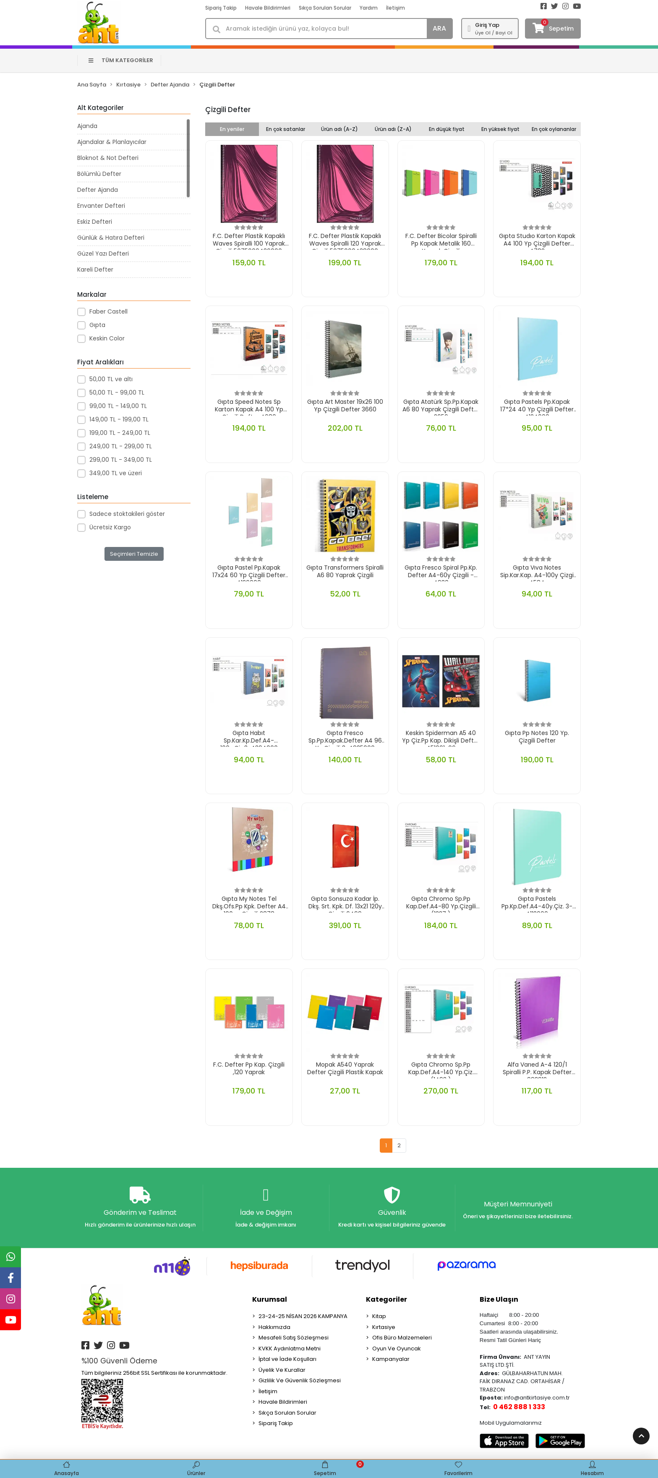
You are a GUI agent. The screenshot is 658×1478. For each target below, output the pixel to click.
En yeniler (232, 129)
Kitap (379, 1319)
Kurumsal (269, 1302)
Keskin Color (107, 338)
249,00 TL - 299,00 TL (120, 446)
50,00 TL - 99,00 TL (116, 392)
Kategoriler (386, 1302)
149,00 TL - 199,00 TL (119, 419)
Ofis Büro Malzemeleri (402, 1340)
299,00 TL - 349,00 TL (120, 459)
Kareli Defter (95, 269)
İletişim (395, 7)
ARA (439, 28)
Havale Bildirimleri (267, 7)
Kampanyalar (391, 1362)
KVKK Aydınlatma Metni (289, 1351)
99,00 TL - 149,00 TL (118, 406)
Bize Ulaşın (499, 1302)
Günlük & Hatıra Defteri (110, 237)
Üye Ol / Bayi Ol (493, 32)
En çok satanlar (285, 129)
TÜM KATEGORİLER (121, 60)
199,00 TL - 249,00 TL (119, 433)
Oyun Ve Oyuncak (396, 1351)
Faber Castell (108, 311)
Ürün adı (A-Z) (339, 129)
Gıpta (97, 325)
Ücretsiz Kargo (110, 527)
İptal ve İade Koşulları (287, 1362)
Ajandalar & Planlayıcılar (111, 142)
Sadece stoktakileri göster (127, 514)
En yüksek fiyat (500, 129)
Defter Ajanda (97, 190)
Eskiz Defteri (94, 221)
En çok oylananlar (554, 129)
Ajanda (87, 126)
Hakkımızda (274, 1330)
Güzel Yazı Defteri (103, 253)
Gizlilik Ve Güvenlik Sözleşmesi (299, 1383)
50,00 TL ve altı (111, 379)
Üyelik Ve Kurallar (282, 1372)
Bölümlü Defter (99, 174)
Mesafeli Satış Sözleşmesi (293, 1340)
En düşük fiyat (447, 129)
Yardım (369, 7)
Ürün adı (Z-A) (393, 129)
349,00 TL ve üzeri (115, 473)
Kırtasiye (383, 1330)
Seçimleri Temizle (134, 554)
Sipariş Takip (221, 7)
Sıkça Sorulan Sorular (325, 7)
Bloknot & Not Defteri (107, 158)
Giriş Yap (487, 25)
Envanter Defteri (101, 205)
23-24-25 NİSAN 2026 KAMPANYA (302, 1319)
